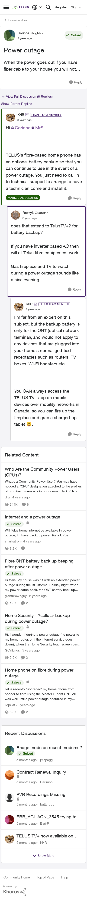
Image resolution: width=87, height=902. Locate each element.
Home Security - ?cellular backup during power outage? (37, 618)
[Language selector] (37, 7)
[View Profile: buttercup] (9, 797)
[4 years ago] (20, 497)
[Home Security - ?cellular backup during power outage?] (43, 639)
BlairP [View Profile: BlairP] (44, 823)
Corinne (22, 127)
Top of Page (45, 877)
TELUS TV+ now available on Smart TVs (44, 836)
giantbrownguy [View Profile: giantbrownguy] (16, 596)
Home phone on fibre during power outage (39, 672)
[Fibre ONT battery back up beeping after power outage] (43, 584)
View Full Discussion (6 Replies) (27, 96)
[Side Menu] (6, 7)
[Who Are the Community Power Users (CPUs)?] (43, 486)
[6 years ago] (25, 705)
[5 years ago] (30, 650)
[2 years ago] (37, 595)
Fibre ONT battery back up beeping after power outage (39, 563)
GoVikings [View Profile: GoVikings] (12, 650)
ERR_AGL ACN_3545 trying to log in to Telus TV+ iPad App (46, 817)
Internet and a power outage (32, 516)
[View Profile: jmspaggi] (9, 750)
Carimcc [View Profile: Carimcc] (46, 782)
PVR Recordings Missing (40, 794)
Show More (44, 856)
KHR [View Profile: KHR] (20, 115)
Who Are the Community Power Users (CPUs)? (42, 471)
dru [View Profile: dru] (7, 497)
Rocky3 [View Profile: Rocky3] (28, 213)
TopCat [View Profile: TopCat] (10, 705)
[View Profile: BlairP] (9, 819)
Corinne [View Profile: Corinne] (23, 33)
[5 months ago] (26, 759)
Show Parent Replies (16, 104)
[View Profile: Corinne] (9, 35)
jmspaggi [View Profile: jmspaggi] (46, 759)
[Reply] (75, 82)
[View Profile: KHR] (10, 117)
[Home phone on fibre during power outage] (43, 694)
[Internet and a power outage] (43, 533)
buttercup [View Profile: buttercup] (47, 804)
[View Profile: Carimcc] (9, 775)
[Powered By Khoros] (43, 890)
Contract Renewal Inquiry (41, 772)
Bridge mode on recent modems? (49, 747)
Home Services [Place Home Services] (15, 20)
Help (64, 877)
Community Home (16, 877)
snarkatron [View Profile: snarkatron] (13, 541)
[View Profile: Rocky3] (15, 215)
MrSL (40, 127)
